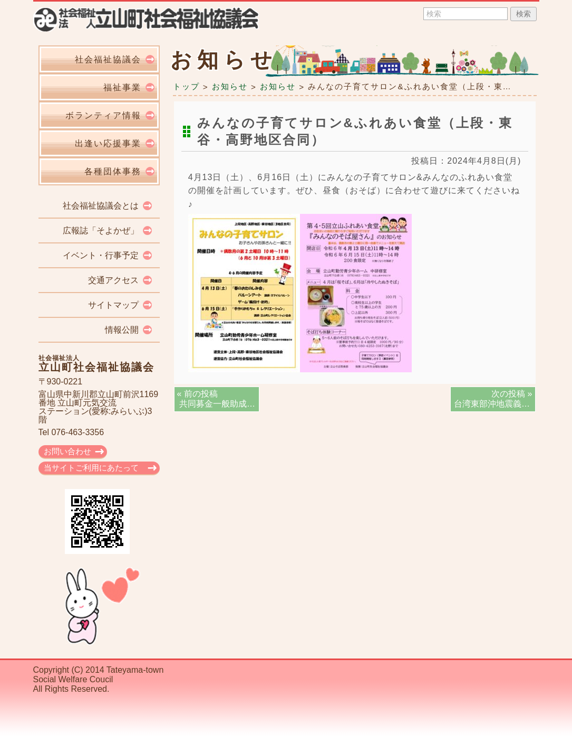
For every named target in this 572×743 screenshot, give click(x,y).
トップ (186, 86)
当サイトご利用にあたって (91, 467)
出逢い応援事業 (108, 143)
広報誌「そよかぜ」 (101, 230)
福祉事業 (122, 87)
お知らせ (230, 86)
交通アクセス (113, 280)
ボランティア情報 (103, 115)
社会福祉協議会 (108, 59)
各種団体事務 (112, 171)
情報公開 (122, 329)
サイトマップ (113, 304)
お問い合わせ (67, 451)
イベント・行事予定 (101, 255)
